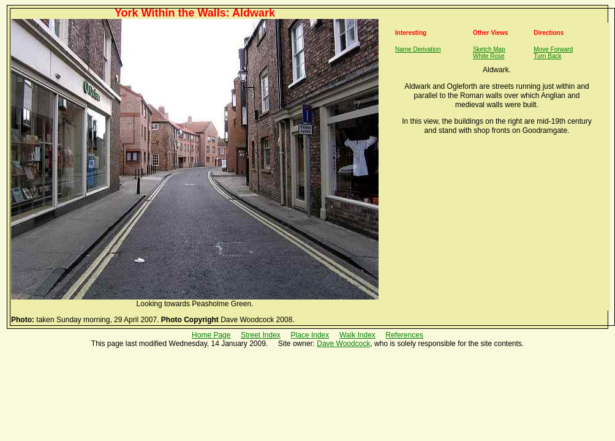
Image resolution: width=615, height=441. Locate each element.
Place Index (310, 335)
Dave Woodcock (343, 343)
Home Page (211, 335)
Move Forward (553, 49)
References (404, 335)
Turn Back (547, 56)
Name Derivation (417, 49)
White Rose (489, 56)
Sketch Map (489, 49)
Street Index (261, 335)
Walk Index (357, 335)
